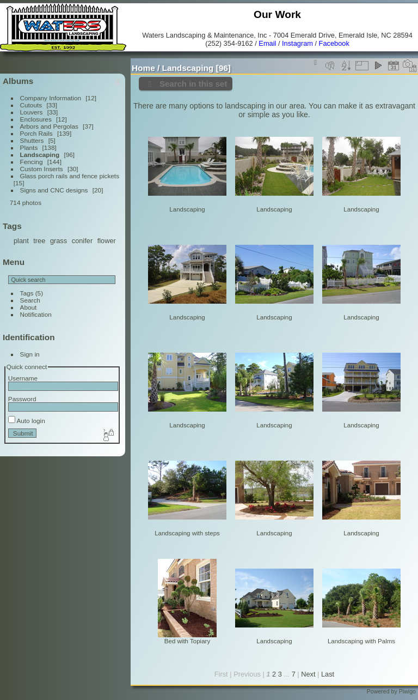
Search (30, 300)
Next (308, 674)
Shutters (32, 140)
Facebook (334, 43)
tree (39, 241)
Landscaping (40, 154)
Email (267, 43)
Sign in (30, 354)
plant (21, 241)
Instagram (297, 43)
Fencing (31, 161)
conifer (82, 241)
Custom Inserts (41, 168)
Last (327, 674)
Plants (29, 147)
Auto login (26, 420)
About (28, 307)
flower (106, 241)
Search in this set (193, 83)
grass (58, 241)
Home (143, 68)
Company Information (50, 97)
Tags (27, 293)
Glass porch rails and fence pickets (69, 175)
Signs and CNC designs (54, 190)
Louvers (31, 112)
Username (23, 378)
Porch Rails (36, 133)
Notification (36, 314)
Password (22, 398)
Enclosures (36, 119)
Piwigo (407, 691)
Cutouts (31, 104)
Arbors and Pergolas (49, 126)
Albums (18, 81)
